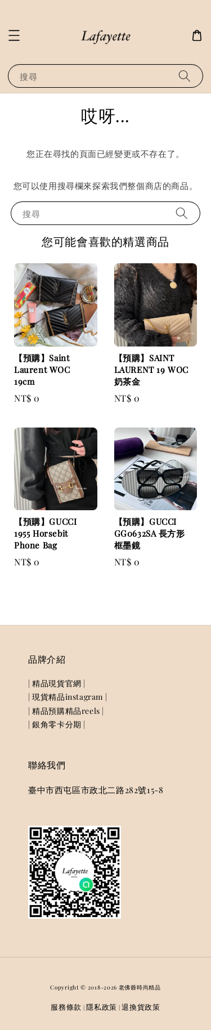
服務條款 (66, 1006)
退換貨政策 (141, 1006)
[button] (14, 35)
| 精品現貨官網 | (57, 683)
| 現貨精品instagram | (67, 696)
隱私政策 (101, 1006)
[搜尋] (185, 76)
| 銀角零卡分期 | (57, 724)
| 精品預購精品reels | (66, 710)
